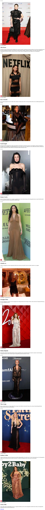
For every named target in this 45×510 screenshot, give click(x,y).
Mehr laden (2, 509)
